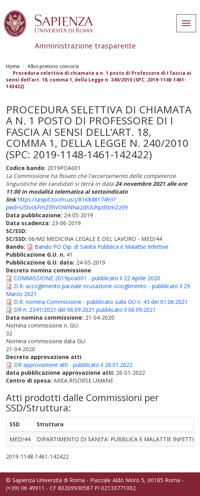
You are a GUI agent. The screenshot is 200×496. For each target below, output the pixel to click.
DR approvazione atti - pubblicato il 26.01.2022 (73, 364)
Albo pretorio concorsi (53, 66)
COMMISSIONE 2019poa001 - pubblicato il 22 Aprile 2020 (87, 278)
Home (13, 66)
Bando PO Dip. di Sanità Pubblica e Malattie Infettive (101, 246)
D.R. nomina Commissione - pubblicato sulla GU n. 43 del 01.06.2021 (101, 301)
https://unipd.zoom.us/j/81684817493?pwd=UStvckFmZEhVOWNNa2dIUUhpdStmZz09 (67, 203)
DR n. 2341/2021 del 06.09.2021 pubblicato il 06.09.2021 (85, 309)
